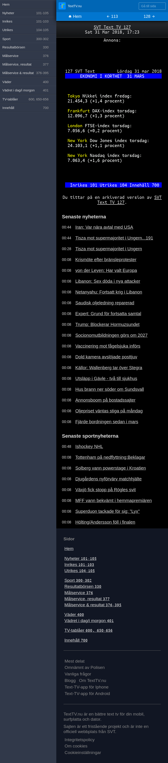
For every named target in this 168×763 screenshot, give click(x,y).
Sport (78, 580)
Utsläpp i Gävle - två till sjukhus (106, 378)
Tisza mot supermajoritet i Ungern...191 (114, 237)
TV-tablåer (88, 630)
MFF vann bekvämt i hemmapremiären (113, 500)
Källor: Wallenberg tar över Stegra (108, 367)
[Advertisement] (112, 54)
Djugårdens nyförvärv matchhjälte (108, 478)
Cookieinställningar (83, 752)
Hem (75, 16)
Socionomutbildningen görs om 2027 (111, 335)
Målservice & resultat (92, 604)
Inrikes (79, 564)
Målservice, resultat (87, 598)
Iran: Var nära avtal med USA (104, 227)
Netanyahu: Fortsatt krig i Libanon (108, 292)
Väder (74, 614)
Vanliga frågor (78, 674)
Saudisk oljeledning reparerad (104, 302)
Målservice (78, 592)
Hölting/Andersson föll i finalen (105, 522)
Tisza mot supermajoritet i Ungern (108, 248)
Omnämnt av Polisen (85, 667)
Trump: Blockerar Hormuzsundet (107, 324)
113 (112, 16)
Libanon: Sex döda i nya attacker (107, 281)
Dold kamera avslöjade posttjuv (106, 356)
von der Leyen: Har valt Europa (106, 270)
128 (149, 16)
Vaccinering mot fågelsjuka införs (107, 346)
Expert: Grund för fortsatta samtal (108, 313)
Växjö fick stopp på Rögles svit (105, 489)
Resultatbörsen (82, 586)
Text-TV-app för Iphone (87, 687)
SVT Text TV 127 (112, 26)
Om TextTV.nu (92, 680)
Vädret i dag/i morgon (89, 620)
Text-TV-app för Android (87, 693)
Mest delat (75, 661)
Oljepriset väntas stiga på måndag (109, 410)
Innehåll (76, 640)
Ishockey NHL (89, 446)
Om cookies (76, 746)
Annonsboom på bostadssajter (105, 400)
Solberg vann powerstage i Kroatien (110, 468)
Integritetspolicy (80, 739)
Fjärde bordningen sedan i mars (106, 421)
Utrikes (79, 570)
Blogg (70, 680)
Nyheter (80, 558)
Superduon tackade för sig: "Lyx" (107, 511)
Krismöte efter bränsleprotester (105, 259)
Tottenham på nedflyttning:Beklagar (110, 457)
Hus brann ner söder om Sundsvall (109, 389)
